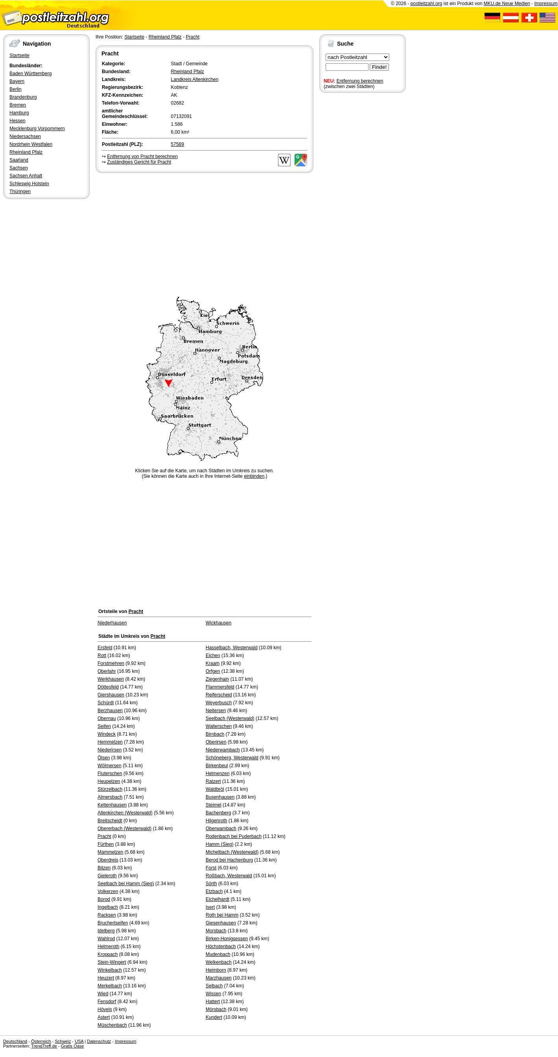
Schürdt (106, 702)
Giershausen (111, 695)
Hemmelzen (110, 742)
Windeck (107, 734)
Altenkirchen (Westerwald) (125, 813)
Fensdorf (107, 1001)
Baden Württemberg (30, 73)
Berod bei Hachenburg (229, 860)
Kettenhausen (112, 805)
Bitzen (104, 868)
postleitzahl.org (426, 3)
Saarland (18, 160)
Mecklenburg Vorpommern (37, 128)
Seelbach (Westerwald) (230, 718)
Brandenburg (23, 97)
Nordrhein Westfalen (30, 144)
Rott (102, 655)
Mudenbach (218, 954)
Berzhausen (110, 710)
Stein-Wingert (112, 962)
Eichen (213, 655)
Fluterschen (110, 773)
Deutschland (15, 1041)
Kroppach (108, 954)
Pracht (192, 37)
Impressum (546, 3)
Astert (104, 1017)
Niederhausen (112, 623)
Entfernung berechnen (360, 81)
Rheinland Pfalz (25, 152)
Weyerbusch (219, 702)
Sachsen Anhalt (25, 176)
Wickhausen (218, 623)
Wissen (213, 993)
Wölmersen (110, 765)
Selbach (214, 986)
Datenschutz (99, 1041)
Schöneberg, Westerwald (232, 758)
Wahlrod (106, 938)
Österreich (41, 1041)
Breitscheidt (110, 820)
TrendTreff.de (44, 1046)
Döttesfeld (108, 687)
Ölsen (104, 758)
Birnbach (215, 734)
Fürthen (106, 844)
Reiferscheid (219, 695)
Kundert (214, 1017)
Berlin (15, 89)
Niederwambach (223, 750)
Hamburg (19, 113)
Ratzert (213, 781)
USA (79, 1041)
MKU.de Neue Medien (507, 3)
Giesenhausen (221, 923)
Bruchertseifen (113, 923)
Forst (211, 868)
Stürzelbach (110, 789)
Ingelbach (108, 907)
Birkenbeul (217, 765)
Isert (210, 907)
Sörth (211, 883)
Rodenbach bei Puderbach (234, 836)
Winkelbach (110, 970)
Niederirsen (110, 750)
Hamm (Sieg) (220, 844)
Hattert (213, 1001)
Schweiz (63, 1041)
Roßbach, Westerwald (229, 875)
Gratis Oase (72, 1046)
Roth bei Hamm (222, 915)
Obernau (107, 718)
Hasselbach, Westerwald (232, 647)
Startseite (19, 55)
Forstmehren (111, 663)
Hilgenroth (216, 820)
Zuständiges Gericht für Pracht (139, 162)
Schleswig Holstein (29, 183)
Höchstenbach (221, 946)
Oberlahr (107, 671)
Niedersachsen (25, 136)
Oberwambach (221, 828)
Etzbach (214, 891)
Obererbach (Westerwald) (124, 828)
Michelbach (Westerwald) (232, 852)
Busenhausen (220, 797)
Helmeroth (108, 946)
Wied (103, 993)
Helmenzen (218, 773)
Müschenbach (112, 1025)
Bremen (17, 105)
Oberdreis (108, 860)
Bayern (16, 81)
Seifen (104, 726)
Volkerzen (108, 891)
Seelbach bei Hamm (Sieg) (126, 883)
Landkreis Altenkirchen (195, 79)
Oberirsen (216, 742)
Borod (104, 899)
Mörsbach (216, 1009)
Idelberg (106, 931)
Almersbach (110, 797)
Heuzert (106, 978)
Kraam (212, 663)
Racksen (107, 915)
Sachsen (18, 168)
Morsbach (216, 931)
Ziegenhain (217, 679)
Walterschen (219, 726)
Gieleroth (107, 875)
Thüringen (20, 191)
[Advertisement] (204, 234)
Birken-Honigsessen (227, 938)
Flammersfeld (220, 687)
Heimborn (216, 970)
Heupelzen (109, 781)
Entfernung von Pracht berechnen (142, 156)
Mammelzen (110, 852)
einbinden (254, 476)
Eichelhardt (217, 899)
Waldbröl (215, 789)
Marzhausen (219, 978)
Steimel (213, 805)
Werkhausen (111, 679)
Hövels (105, 1009)
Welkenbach (219, 962)
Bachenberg (218, 813)
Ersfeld (105, 647)
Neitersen (216, 710)
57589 (177, 144)
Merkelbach (110, 986)
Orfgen (213, 671)
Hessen (17, 120)
